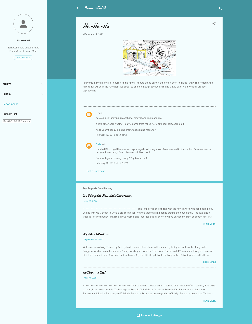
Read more (209, 224)
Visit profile (23, 58)
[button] (214, 24)
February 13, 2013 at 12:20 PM (112, 163)
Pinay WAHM (95, 8)
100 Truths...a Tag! (94, 273)
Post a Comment (95, 171)
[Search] (221, 9)
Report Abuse (10, 104)
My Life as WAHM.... (96, 234)
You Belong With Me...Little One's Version (107, 196)
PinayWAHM (23, 40)
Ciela (98, 144)
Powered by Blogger (149, 315)
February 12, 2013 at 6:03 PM (111, 134)
